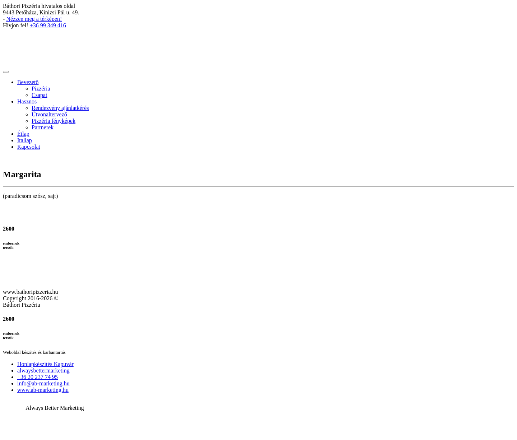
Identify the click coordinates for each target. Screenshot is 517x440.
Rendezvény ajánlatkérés (60, 108)
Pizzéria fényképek (53, 121)
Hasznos (27, 101)
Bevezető (28, 82)
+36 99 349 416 (48, 25)
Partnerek (42, 127)
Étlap (23, 134)
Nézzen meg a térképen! (34, 19)
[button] (258, 386)
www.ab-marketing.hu (43, 390)
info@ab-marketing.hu (43, 383)
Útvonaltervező (49, 114)
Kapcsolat (28, 147)
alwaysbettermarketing (43, 370)
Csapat (39, 95)
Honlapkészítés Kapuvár (45, 364)
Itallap (24, 140)
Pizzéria (41, 88)
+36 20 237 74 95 (37, 377)
